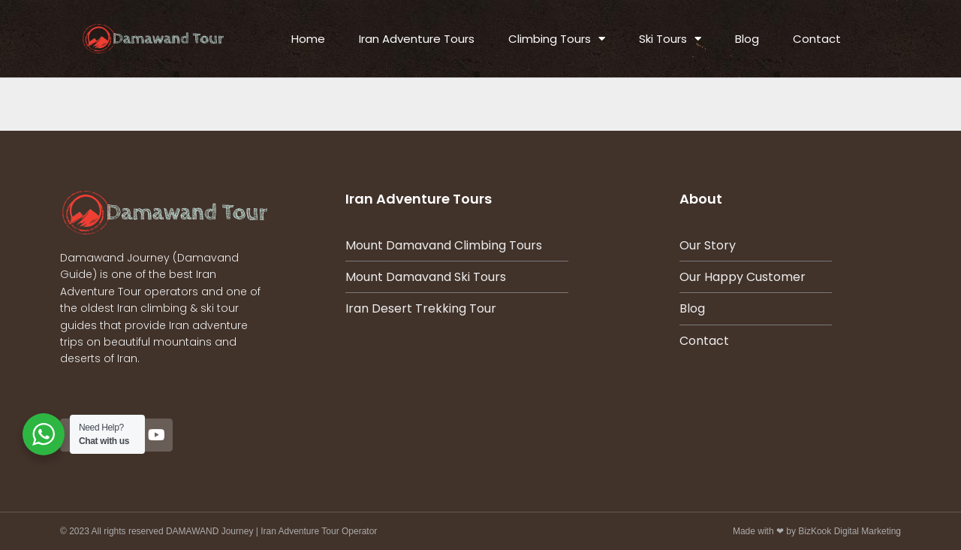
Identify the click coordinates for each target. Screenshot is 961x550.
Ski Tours (670, 39)
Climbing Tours (556, 39)
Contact (817, 39)
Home (308, 39)
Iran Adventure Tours (416, 39)
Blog (747, 39)
